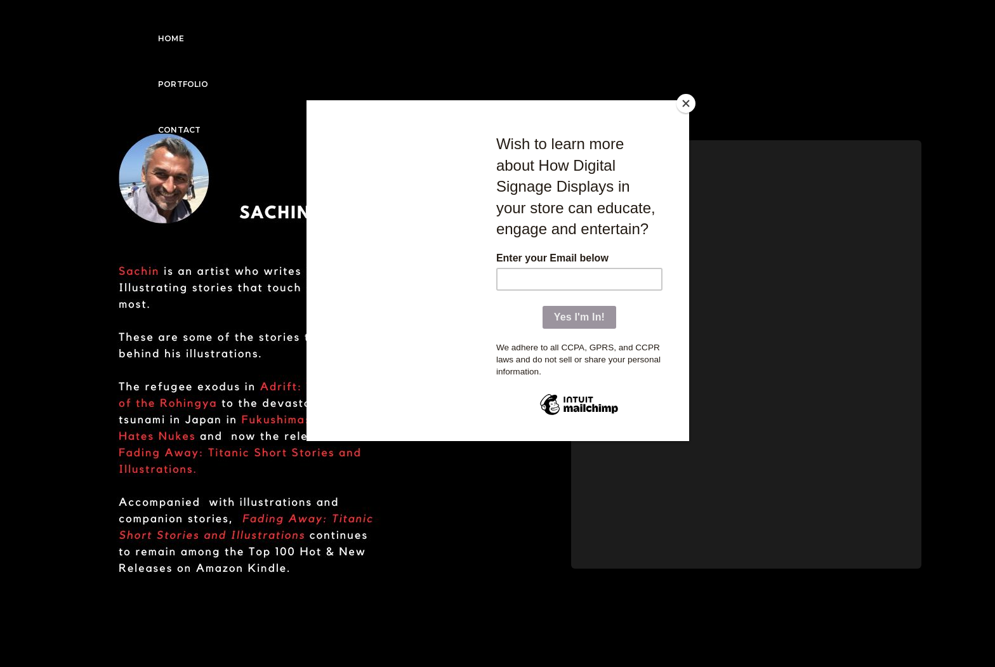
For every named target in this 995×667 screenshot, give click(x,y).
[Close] (685, 103)
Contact (838, 22)
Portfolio (766, 22)
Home (702, 22)
